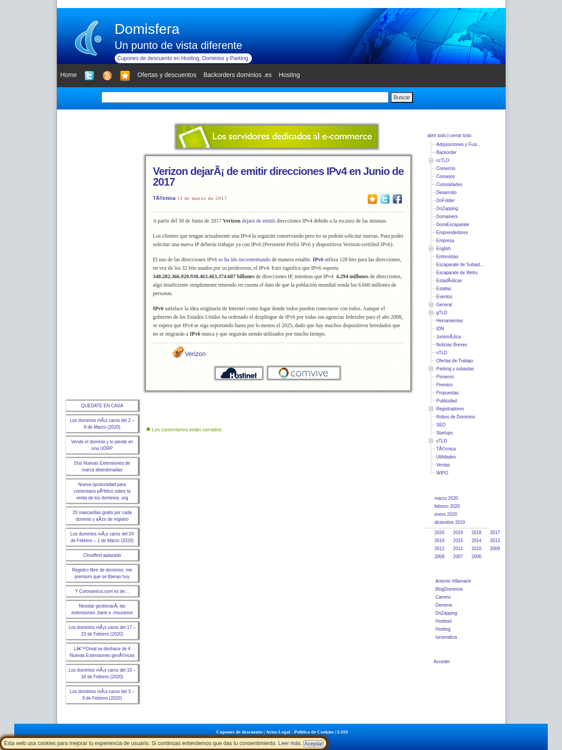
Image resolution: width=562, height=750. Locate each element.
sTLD (442, 440)
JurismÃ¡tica (449, 336)
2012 (440, 548)
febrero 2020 (447, 506)
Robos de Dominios (456, 416)
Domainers (447, 216)
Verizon (195, 353)
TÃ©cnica (164, 198)
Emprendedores (452, 232)
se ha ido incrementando (244, 259)
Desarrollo (447, 192)
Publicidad (447, 400)
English (444, 248)
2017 (495, 532)
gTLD (442, 312)
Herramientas (450, 320)
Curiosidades (449, 184)
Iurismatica (446, 637)
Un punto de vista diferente (179, 45)
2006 (476, 556)
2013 (495, 540)
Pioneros (445, 376)
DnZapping (447, 208)
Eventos (445, 296)
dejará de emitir (258, 221)
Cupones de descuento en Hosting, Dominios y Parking (182, 58)
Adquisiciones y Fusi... (459, 144)
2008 (440, 556)
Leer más (289, 743)
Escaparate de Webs (457, 272)
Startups (445, 432)
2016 (440, 540)
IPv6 (318, 259)
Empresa (445, 240)
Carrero (443, 597)
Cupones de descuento (239, 731)
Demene (444, 605)
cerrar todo (460, 135)
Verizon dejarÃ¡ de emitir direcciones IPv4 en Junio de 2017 (278, 176)
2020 (440, 532)
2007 (458, 556)
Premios (445, 384)
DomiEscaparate (453, 224)
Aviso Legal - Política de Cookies (300, 731)
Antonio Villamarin (453, 581)
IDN (440, 328)
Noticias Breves (452, 344)
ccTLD (443, 160)
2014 (476, 540)
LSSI (342, 731)
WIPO (443, 472)
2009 (495, 548)
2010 (476, 548)
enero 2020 (446, 514)
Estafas (444, 288)
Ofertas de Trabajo (455, 360)
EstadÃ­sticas (449, 280)
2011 (458, 548)
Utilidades (446, 456)
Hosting (443, 629)
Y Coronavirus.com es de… (102, 591)
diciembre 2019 (450, 522)
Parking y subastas (455, 368)
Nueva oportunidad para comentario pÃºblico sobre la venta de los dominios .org (102, 491)
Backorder (447, 152)
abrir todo (437, 135)
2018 (476, 532)
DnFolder (446, 200)
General (445, 304)
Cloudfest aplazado (102, 555)
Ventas (443, 464)
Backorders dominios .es (237, 74)
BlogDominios (449, 589)
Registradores (450, 408)
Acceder (442, 661)
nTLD (442, 352)
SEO (441, 424)
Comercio (446, 168)
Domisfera (147, 29)
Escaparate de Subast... (460, 264)
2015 (458, 540)
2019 (458, 532)
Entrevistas (447, 256)
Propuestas (448, 392)
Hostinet (444, 621)
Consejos (446, 176)
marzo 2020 (446, 498)
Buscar (401, 97)
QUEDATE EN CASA (102, 405)
